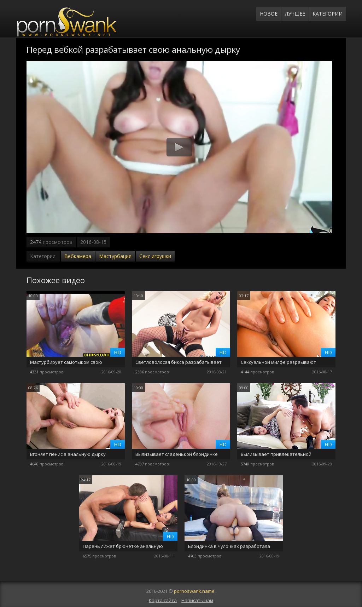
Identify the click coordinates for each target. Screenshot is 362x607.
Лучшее (295, 13)
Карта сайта (163, 600)
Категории (328, 13)
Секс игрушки (155, 256)
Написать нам (197, 600)
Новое (269, 13)
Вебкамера (77, 256)
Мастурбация (115, 256)
